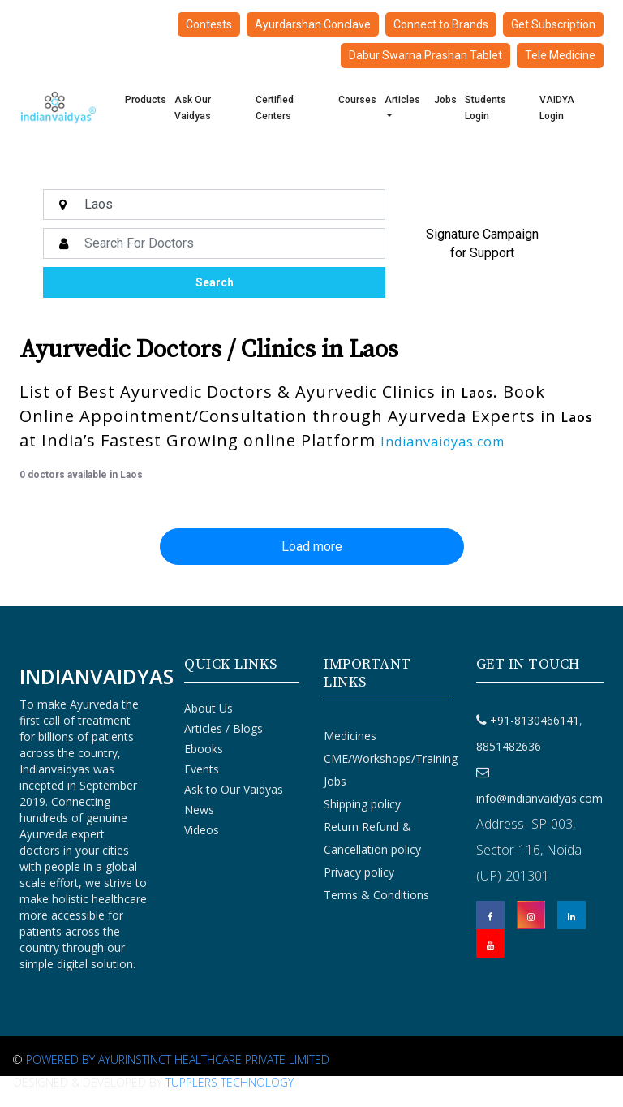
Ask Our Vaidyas (192, 108)
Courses (357, 100)
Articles (402, 100)
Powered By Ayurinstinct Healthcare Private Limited (177, 1059)
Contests (209, 24)
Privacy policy (359, 872)
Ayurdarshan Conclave (313, 24)
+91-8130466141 (534, 720)
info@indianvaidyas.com (539, 798)
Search (214, 282)
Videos (201, 830)
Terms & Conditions (376, 894)
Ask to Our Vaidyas (233, 789)
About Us (208, 708)
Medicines (350, 735)
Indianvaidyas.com (442, 441)
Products (145, 100)
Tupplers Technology (229, 1082)
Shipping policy (362, 804)
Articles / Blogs (223, 728)
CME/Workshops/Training (391, 758)
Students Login (485, 108)
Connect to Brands (440, 24)
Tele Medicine (560, 55)
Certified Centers (275, 108)
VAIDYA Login (556, 108)
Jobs (445, 100)
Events (201, 769)
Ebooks (203, 748)
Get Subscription (553, 24)
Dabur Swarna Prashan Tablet (425, 55)
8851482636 (508, 746)
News (199, 809)
